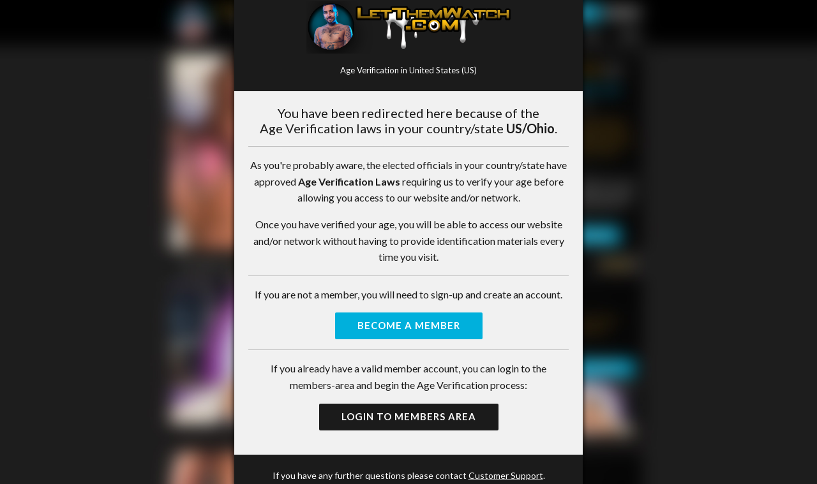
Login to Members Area (408, 416)
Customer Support (505, 475)
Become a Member (408, 325)
